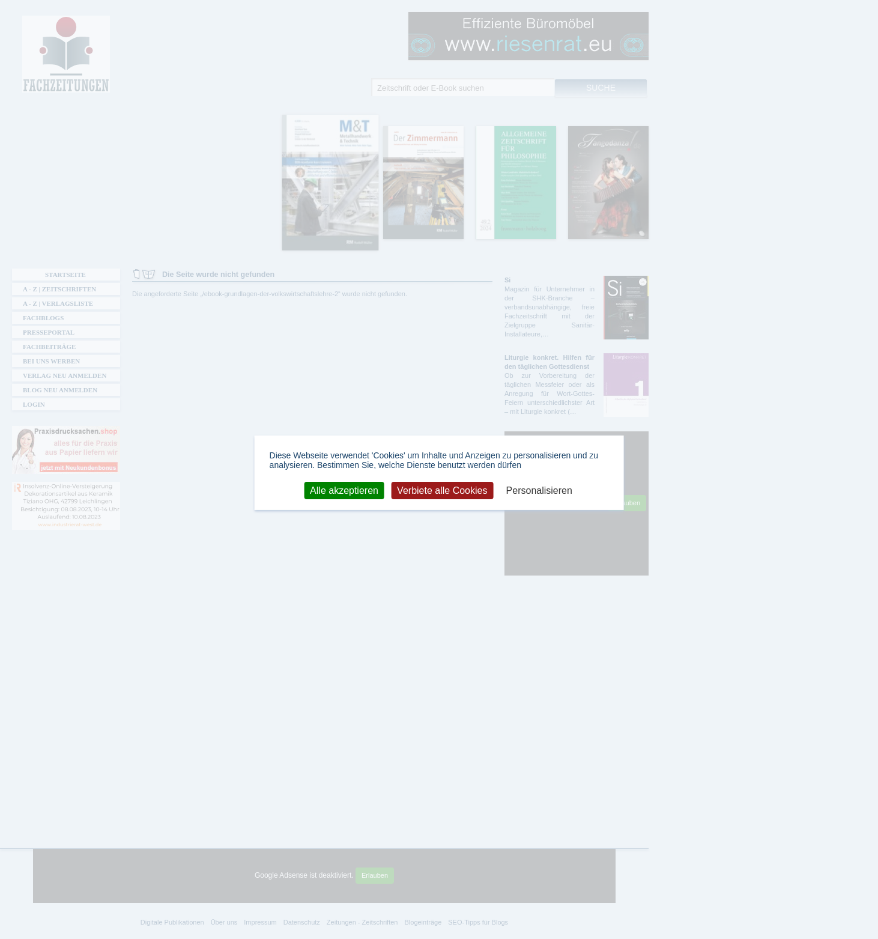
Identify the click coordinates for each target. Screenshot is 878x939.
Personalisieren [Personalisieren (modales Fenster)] (539, 490)
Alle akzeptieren (344, 490)
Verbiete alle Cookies (442, 490)
